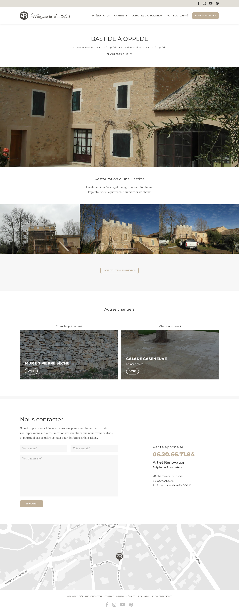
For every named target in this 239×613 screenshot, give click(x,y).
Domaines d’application (146, 15)
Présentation (101, 15)
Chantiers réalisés (131, 47)
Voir (31, 371)
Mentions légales (125, 596)
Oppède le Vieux (121, 54)
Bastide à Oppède (107, 47)
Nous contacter (205, 15)
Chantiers (120, 15)
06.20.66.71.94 (174, 454)
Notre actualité (177, 15)
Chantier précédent (69, 326)
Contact (109, 596)
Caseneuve (135, 364)
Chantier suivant (170, 326)
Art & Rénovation (83, 47)
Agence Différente (162, 596)
